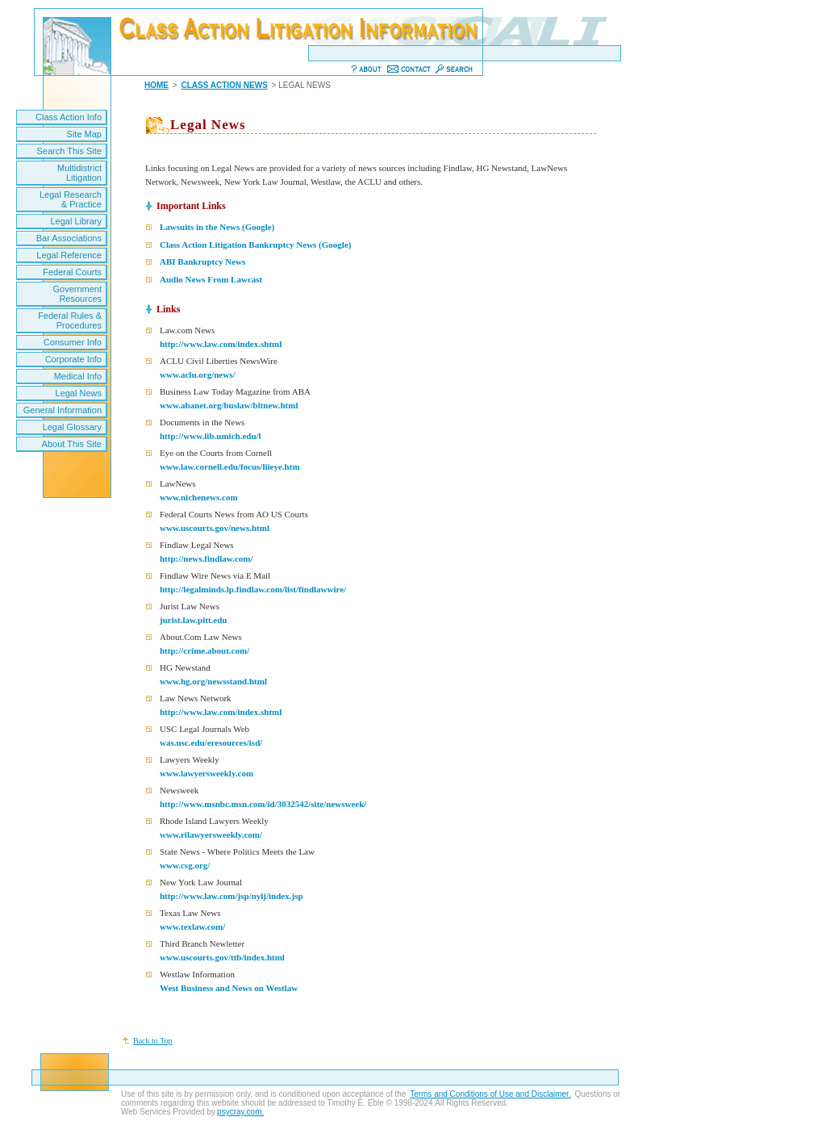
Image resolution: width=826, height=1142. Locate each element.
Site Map (84, 134)
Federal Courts (72, 272)
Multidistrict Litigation (79, 172)
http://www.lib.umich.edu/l (210, 436)
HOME (156, 85)
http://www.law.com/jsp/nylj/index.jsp (231, 896)
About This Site (72, 444)
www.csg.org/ (185, 865)
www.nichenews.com (199, 497)
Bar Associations (69, 238)
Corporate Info (73, 359)
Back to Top (153, 1040)
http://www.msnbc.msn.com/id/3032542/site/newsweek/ (263, 804)
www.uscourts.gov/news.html (214, 528)
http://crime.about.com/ (204, 650)
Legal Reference (69, 255)
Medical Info (78, 376)
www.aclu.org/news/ (198, 374)
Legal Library (76, 221)
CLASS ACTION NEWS (224, 85)
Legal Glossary (72, 427)
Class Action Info (68, 117)
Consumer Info (73, 342)
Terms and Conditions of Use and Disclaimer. (490, 1094)
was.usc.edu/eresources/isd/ (211, 742)
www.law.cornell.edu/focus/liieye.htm (230, 466)
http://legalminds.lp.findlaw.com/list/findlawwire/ (253, 589)
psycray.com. (240, 1111)
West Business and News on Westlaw (229, 988)
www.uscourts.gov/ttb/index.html (222, 957)
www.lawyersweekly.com (206, 773)
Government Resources (77, 293)
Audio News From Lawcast (211, 279)
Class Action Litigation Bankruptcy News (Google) (255, 244)
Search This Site (69, 151)
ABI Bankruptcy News (202, 261)
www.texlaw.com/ (192, 926)
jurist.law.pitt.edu (193, 620)
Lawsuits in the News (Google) (217, 227)
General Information (62, 410)
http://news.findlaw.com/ (206, 558)
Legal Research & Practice (71, 199)
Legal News (79, 393)
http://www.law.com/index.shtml (221, 344)
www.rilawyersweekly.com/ (211, 834)
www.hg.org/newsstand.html (213, 681)
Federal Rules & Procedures (70, 320)
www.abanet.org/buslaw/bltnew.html (229, 405)
